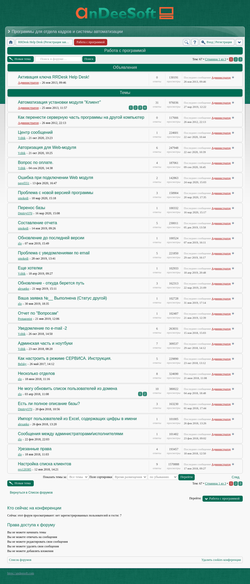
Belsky (22, 364)
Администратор (28, 82)
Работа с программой (125, 50)
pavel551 (23, 183)
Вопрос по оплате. (35, 162)
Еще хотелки (30, 268)
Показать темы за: (66, 477)
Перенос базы (31, 207)
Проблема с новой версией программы (55, 192)
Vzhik (21, 138)
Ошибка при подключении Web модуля (55, 177)
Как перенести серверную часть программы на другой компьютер (81, 117)
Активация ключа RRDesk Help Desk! (53, 77)
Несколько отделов (36, 373)
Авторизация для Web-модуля (47, 147)
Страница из (215, 59)
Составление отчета (37, 223)
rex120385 (24, 469)
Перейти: (195, 498)
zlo (20, 243)
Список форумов (20, 560)
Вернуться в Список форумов (31, 492)
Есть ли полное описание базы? (49, 403)
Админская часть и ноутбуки (45, 343)
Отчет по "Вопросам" (38, 313)
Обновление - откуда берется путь (51, 283)
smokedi (23, 198)
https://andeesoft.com (20, 573)
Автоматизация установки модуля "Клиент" (59, 102)
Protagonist (25, 319)
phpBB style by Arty (219, 574)
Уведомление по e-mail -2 (42, 328)
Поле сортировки (118, 477)
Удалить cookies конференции (221, 560)
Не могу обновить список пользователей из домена (67, 388)
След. (236, 477)
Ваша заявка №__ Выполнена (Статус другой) (62, 298)
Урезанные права (34, 449)
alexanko (23, 288)
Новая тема (23, 59)
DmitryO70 (25, 213)
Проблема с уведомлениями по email (54, 253)
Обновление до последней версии (51, 238)
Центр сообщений (35, 132)
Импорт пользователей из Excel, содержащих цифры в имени (77, 418)
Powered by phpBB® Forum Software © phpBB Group (235, 574)
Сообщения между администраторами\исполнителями (70, 434)
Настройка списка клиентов (44, 464)
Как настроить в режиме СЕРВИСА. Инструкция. (65, 358)
